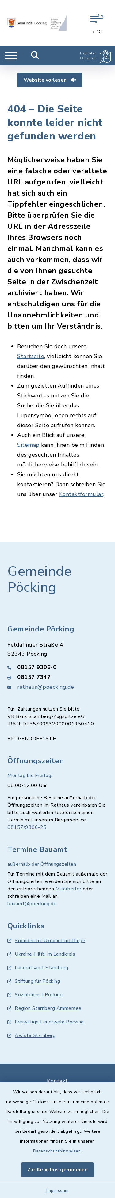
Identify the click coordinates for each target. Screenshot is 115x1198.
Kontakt (57, 1081)
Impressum (57, 1190)
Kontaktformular (81, 494)
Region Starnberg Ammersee (44, 1008)
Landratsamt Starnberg (37, 967)
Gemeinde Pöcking (39, 579)
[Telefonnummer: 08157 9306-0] (57, 667)
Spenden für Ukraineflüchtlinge (46, 940)
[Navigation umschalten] (10, 55)
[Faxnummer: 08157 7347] (57, 677)
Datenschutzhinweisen (57, 1151)
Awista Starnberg (31, 1035)
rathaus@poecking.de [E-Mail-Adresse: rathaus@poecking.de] (45, 687)
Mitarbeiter (69, 888)
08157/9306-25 (27, 827)
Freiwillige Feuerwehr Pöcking (45, 1022)
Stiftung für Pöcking (33, 981)
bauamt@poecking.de (31, 903)
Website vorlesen (50, 80)
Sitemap (28, 445)
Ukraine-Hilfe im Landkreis (41, 954)
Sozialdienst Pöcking (35, 994)
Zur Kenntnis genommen (57, 1169)
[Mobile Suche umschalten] (35, 55)
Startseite (30, 356)
